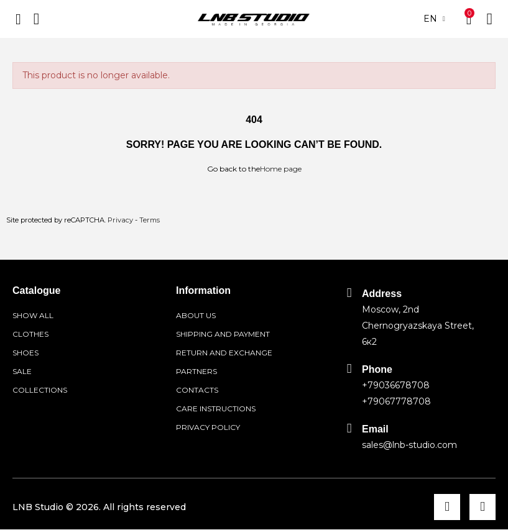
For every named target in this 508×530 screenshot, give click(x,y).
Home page (281, 168)
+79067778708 (396, 401)
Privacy (120, 220)
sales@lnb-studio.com (409, 444)
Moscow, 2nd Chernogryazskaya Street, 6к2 (418, 325)
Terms (149, 220)
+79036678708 (396, 385)
